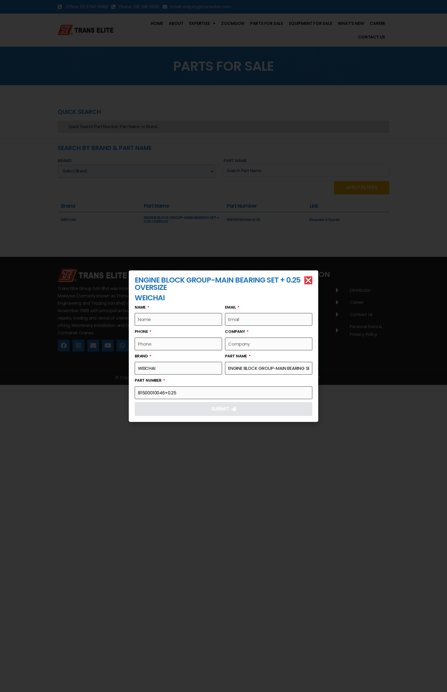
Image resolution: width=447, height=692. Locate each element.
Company (235, 331)
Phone (142, 331)
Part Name (236, 356)
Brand (142, 356)
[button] (308, 280)
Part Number (149, 380)
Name (141, 307)
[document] (223, 346)
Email (231, 307)
